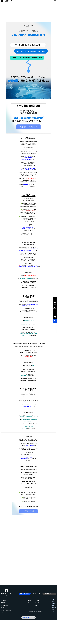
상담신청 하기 (35, 593)
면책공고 (2, 610)
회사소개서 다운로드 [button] (24, 593)
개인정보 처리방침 (8, 610)
